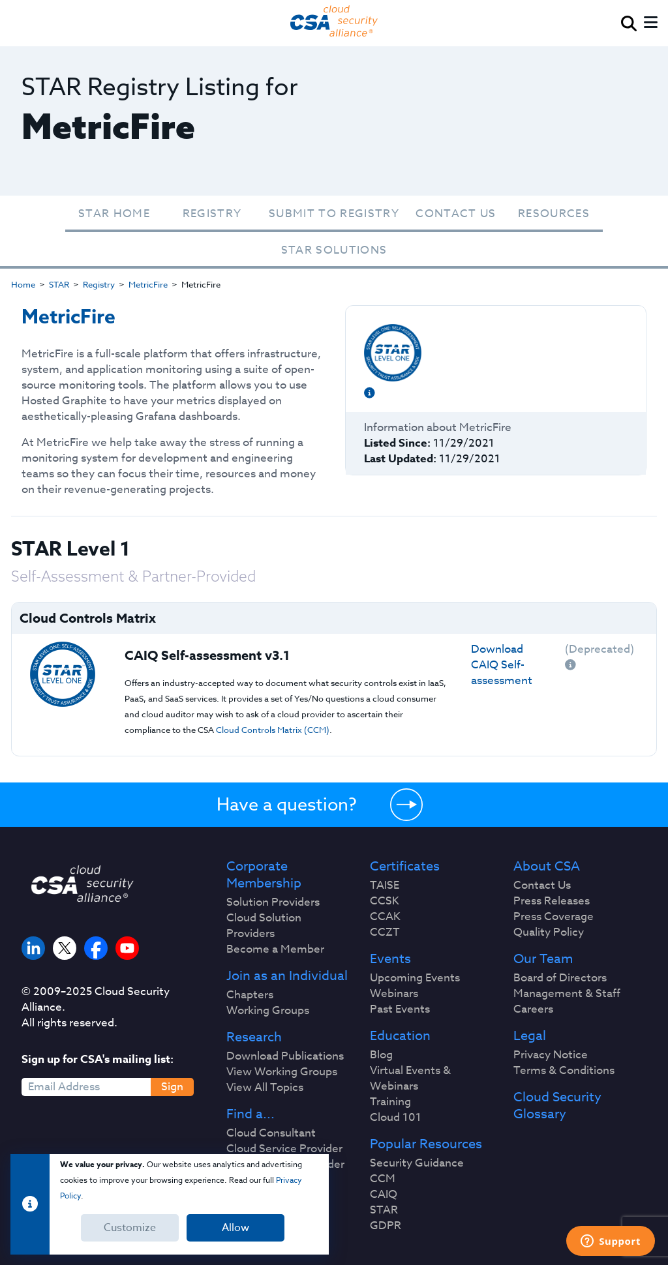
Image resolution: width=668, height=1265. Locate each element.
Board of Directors (560, 978)
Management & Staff (566, 994)
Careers (533, 1009)
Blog (381, 1055)
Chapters (249, 995)
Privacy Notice (550, 1055)
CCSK (384, 901)
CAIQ (383, 1194)
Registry (212, 213)
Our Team (543, 959)
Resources (554, 213)
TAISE (384, 885)
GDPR (385, 1226)
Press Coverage (553, 917)
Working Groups (267, 1011)
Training (390, 1102)
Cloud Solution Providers (263, 926)
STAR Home (114, 213)
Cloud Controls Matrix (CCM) (272, 730)
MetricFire (148, 284)
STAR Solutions (334, 250)
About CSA (546, 866)
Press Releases (551, 901)
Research (254, 1037)
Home (23, 284)
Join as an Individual (287, 976)
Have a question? (287, 804)
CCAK (385, 917)
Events (390, 959)
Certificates (405, 866)
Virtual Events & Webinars (410, 1078)
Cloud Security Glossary (557, 1106)
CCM (382, 1179)
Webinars (394, 994)
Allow (235, 1228)
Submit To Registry (334, 213)
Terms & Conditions (564, 1071)
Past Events (400, 1009)
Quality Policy (548, 932)
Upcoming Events (415, 978)
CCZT (385, 932)
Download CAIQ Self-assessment (501, 665)
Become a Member (275, 949)
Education (400, 1036)
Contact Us (456, 213)
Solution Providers (273, 902)
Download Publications (285, 1056)
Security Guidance (417, 1163)
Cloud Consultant (271, 1133)
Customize (130, 1228)
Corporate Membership (263, 875)
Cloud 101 (395, 1117)
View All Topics (264, 1087)
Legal (529, 1036)
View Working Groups (281, 1072)
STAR (59, 284)
